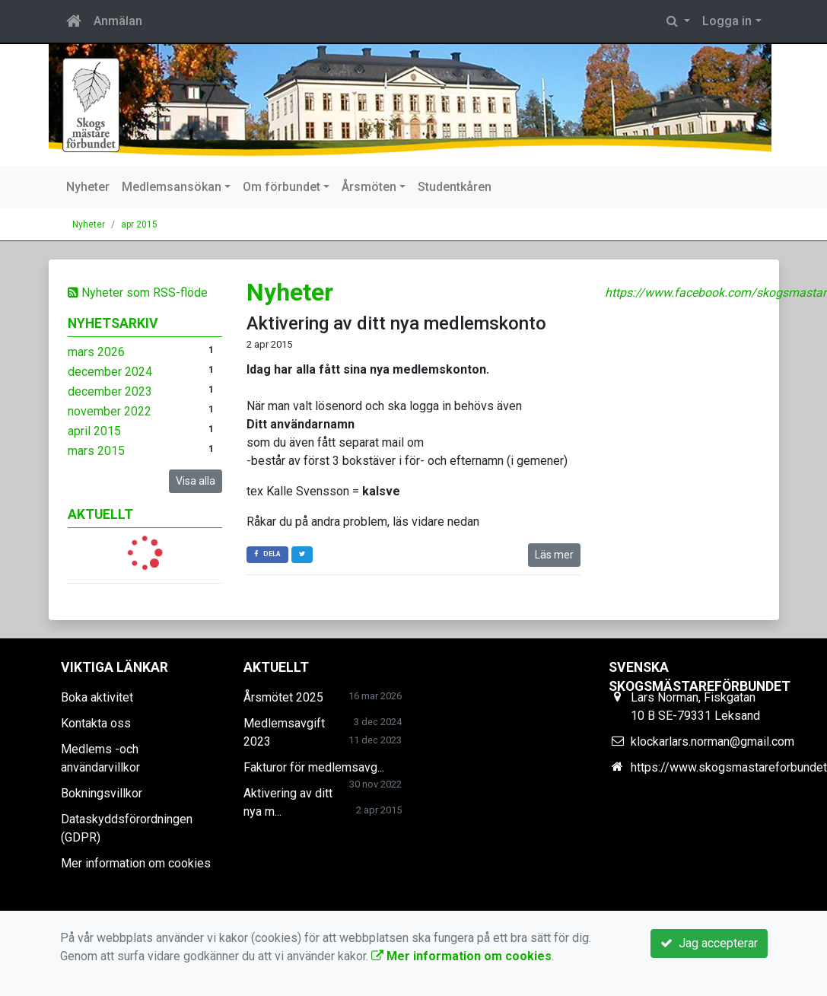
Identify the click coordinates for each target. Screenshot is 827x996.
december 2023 (110, 391)
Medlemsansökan (171, 187)
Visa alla (195, 481)
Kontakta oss (96, 723)
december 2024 (110, 371)
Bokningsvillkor (101, 793)
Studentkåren (454, 187)
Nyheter (88, 187)
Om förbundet (281, 187)
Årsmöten (369, 187)
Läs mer (554, 555)
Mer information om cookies (136, 863)
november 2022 (109, 411)
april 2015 (94, 431)
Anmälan (118, 21)
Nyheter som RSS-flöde (138, 292)
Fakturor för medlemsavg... (313, 767)
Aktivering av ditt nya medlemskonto (396, 323)
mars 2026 (96, 352)
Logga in (727, 21)
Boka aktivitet (97, 697)
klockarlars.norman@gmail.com (712, 741)
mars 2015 (96, 451)
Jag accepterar (709, 943)
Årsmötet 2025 (283, 697)
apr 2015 (139, 224)
